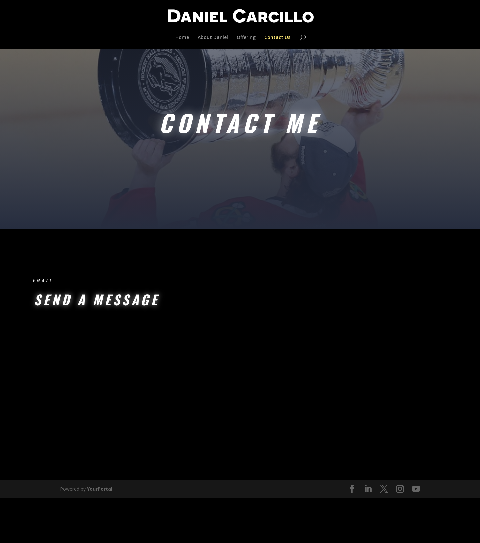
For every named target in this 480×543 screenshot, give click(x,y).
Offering (246, 37)
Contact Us (277, 37)
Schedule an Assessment (236, 166)
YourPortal (99, 450)
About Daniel (213, 37)
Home (182, 37)
